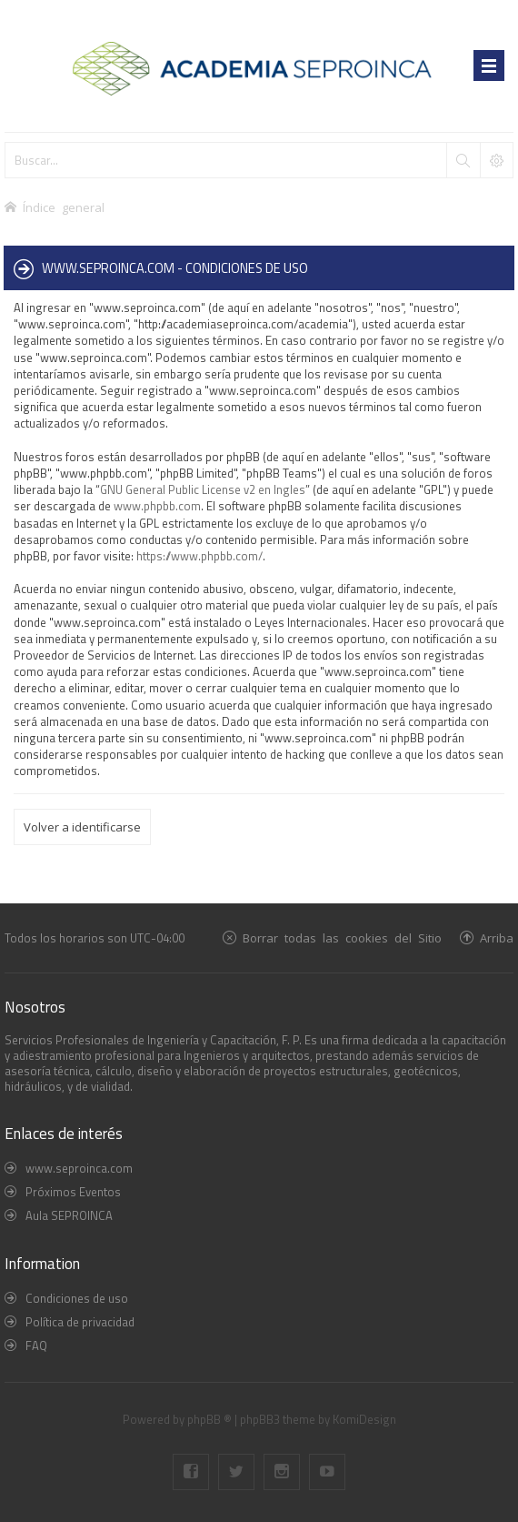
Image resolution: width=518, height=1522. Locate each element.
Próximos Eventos (73, 1192)
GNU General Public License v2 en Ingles (202, 489)
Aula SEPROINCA (69, 1215)
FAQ (36, 1345)
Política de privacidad (79, 1322)
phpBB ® (209, 1419)
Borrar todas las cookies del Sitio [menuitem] (342, 937)
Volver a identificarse (82, 827)
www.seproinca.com (79, 1168)
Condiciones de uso (76, 1298)
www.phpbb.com (157, 506)
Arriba (496, 937)
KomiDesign (364, 1419)
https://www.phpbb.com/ (199, 556)
